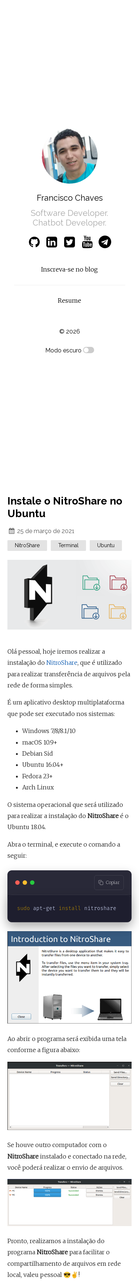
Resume (69, 300)
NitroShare (61, 662)
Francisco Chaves (70, 198)
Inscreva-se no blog (69, 269)
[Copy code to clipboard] (109, 882)
